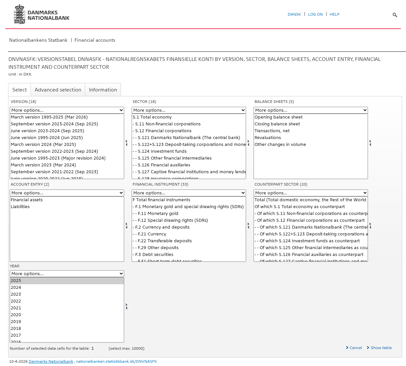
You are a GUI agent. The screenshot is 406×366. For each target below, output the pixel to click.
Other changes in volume (311, 144)
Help (334, 14)
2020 (67, 315)
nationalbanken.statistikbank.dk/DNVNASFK (116, 361)
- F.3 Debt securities (189, 254)
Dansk (294, 14)
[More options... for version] (67, 110)
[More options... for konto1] (311, 110)
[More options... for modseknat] (311, 193)
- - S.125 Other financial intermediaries (189, 158)
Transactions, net (311, 131)
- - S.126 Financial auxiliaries (189, 165)
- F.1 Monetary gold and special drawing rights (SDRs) (189, 207)
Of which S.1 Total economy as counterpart (311, 207)
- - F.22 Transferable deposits (189, 241)
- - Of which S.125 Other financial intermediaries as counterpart (311, 248)
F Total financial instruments (189, 200)
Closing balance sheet (311, 124)
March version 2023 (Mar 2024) (67, 165)
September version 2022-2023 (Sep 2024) (67, 151)
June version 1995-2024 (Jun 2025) (67, 137)
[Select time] (67, 310)
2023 (67, 294)
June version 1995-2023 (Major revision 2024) (67, 158)
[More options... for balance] (67, 193)
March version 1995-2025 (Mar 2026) (67, 117)
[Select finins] (189, 229)
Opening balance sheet (311, 117)
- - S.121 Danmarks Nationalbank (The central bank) (189, 137)
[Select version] (67, 146)
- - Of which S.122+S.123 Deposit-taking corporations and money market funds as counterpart (311, 234)
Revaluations (311, 137)
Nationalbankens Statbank (38, 40)
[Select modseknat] (311, 229)
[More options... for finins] (189, 193)
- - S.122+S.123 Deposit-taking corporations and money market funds (189, 144)
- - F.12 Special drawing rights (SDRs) (189, 220)
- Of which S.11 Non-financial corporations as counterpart (311, 213)
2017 (67, 335)
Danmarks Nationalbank (51, 361)
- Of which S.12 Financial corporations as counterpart (311, 220)
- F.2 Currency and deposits (189, 227)
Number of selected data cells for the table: (50, 348)
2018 (67, 328)
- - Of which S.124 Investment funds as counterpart (311, 241)
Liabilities (67, 207)
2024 (67, 287)
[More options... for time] (67, 273)
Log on (315, 14)
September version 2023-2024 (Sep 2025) (67, 124)
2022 (67, 301)
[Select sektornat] (189, 146)
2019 (67, 321)
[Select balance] (67, 229)
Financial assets (67, 200)
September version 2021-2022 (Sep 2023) (67, 172)
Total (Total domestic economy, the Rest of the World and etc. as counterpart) (311, 200)
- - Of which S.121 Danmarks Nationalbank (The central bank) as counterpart (311, 227)
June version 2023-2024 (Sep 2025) (67, 131)
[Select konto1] (311, 146)
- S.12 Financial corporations (189, 131)
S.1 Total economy (189, 117)
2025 (67, 280)
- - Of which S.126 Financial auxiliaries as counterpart (311, 254)
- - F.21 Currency (189, 234)
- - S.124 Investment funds (189, 151)
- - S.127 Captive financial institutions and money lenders (189, 172)
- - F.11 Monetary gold (189, 213)
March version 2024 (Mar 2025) (67, 144)
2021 (67, 308)
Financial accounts (94, 40)
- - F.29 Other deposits (189, 248)
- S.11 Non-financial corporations (189, 124)
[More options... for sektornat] (189, 110)
